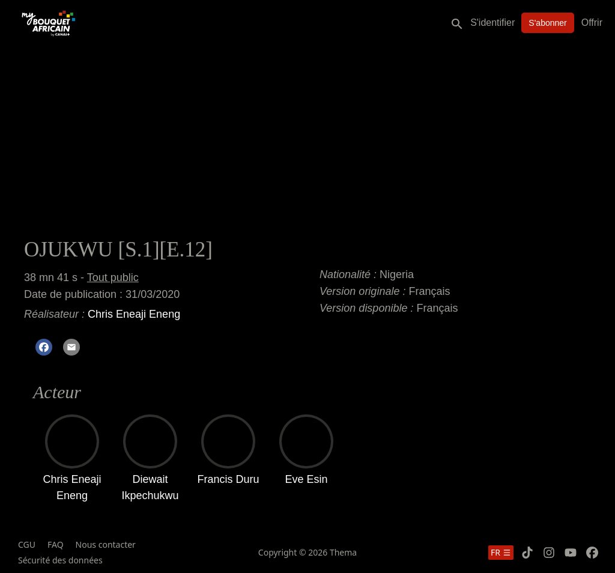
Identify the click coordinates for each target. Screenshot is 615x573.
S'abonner (547, 23)
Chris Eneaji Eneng (134, 314)
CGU (26, 544)
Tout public (113, 277)
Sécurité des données (60, 560)
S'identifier (492, 22)
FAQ (55, 544)
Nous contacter (106, 544)
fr (501, 552)
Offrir (591, 22)
